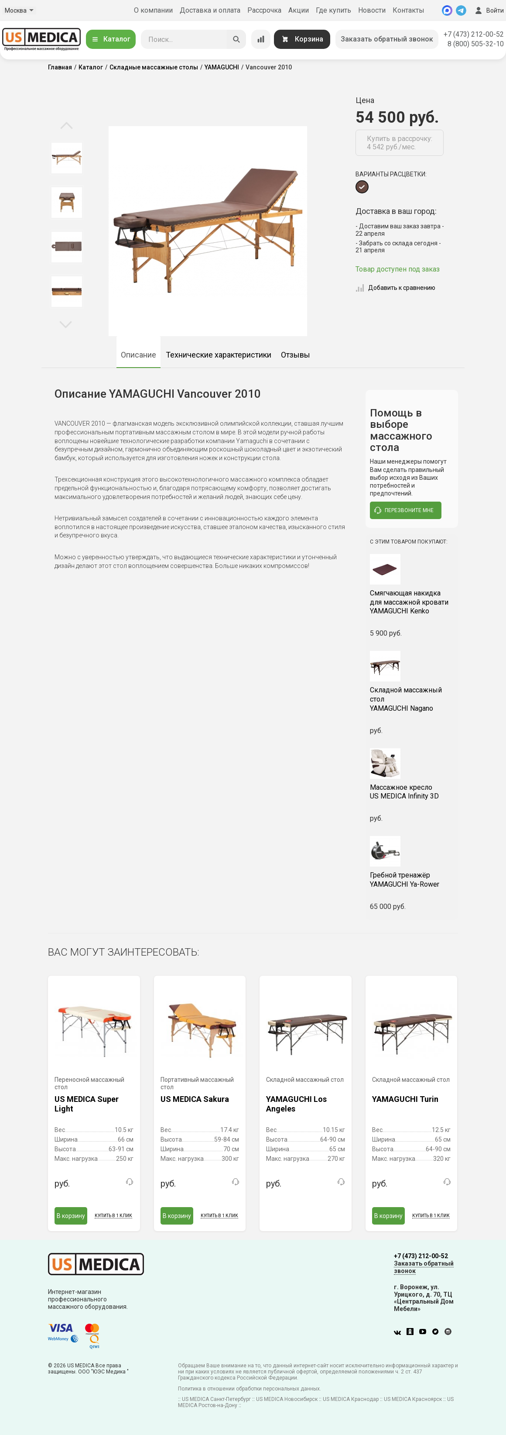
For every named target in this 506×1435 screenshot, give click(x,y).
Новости (372, 10)
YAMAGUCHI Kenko (412, 602)
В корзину (71, 1215)
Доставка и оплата (210, 10)
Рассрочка (264, 10)
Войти (488, 10)
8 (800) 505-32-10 (476, 44)
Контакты (408, 10)
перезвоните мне (404, 510)
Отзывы (295, 354)
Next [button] (65, 324)
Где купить (333, 10)
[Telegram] (461, 10)
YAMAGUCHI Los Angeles (296, 1103)
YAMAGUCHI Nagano (412, 699)
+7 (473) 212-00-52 (474, 34)
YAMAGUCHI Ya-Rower (412, 879)
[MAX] (447, 10)
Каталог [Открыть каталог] (110, 39)
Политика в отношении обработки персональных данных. (249, 1389)
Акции (298, 10)
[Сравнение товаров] (260, 39)
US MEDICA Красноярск (413, 1399)
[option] (66, 158)
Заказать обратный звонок (387, 39)
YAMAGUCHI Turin (405, 1099)
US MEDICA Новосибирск (287, 1399)
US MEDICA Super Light (87, 1103)
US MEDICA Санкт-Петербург (216, 1399)
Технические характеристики (218, 354)
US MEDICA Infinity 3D (412, 792)
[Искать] (236, 39)
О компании (153, 10)
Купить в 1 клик (113, 1215)
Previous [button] (66, 126)
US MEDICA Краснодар (351, 1399)
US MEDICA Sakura (195, 1099)
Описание (138, 354)
